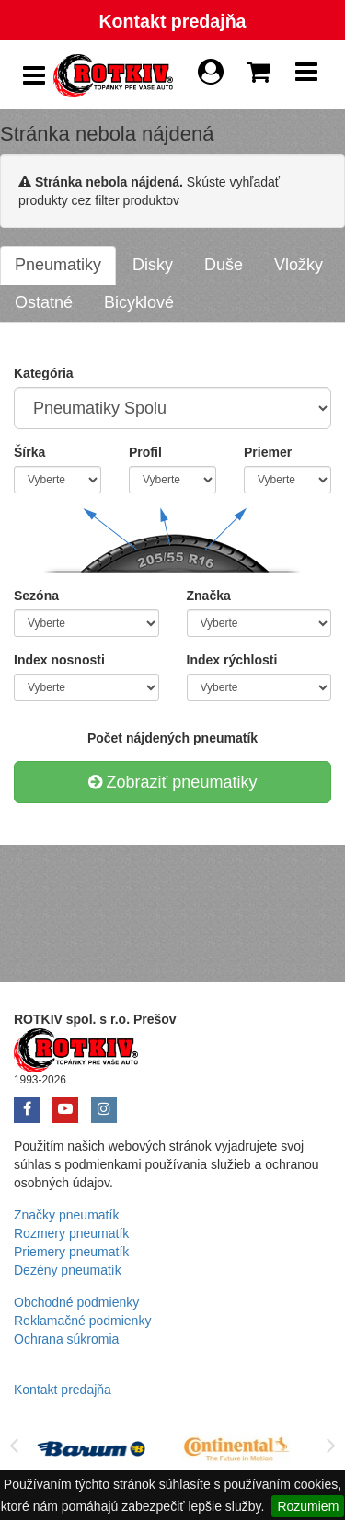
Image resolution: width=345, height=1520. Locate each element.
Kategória (44, 373)
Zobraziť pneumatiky (173, 782)
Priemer (268, 452)
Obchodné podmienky (76, 1302)
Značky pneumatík (66, 1215)
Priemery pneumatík (71, 1251)
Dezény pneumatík (67, 1270)
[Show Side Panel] (34, 75)
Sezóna (36, 595)
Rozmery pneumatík (71, 1233)
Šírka (29, 452)
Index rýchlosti (232, 659)
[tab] (58, 265)
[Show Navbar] (306, 76)
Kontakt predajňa (172, 21)
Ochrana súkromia (66, 1339)
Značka (209, 595)
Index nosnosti (59, 659)
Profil (145, 452)
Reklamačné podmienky (82, 1320)
